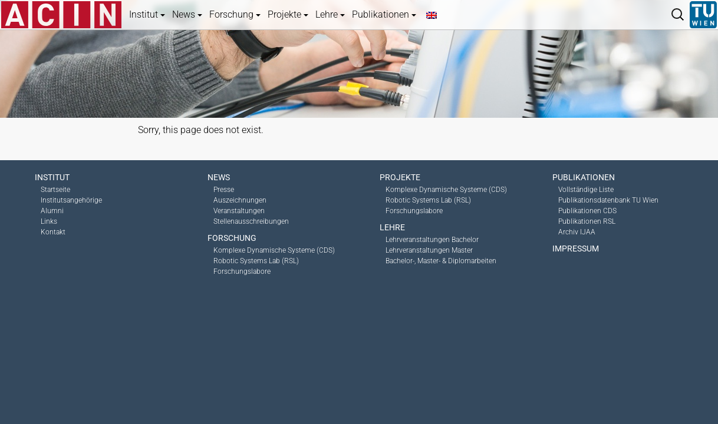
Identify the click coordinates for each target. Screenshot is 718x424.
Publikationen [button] (384, 14)
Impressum (575, 248)
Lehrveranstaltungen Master (429, 250)
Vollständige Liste (586, 190)
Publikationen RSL (586, 221)
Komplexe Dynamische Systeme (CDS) (274, 250)
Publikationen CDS (587, 211)
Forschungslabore (242, 271)
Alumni (52, 211)
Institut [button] (147, 14)
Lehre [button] (330, 14)
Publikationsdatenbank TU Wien (608, 200)
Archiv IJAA (576, 232)
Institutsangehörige (71, 200)
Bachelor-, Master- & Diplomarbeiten (441, 261)
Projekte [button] (288, 14)
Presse (223, 190)
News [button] (187, 14)
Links (49, 221)
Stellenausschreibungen (251, 221)
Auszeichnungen (239, 200)
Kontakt (53, 232)
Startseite (55, 190)
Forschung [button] (235, 14)
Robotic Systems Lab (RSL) (256, 261)
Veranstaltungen (239, 211)
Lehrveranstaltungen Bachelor (432, 240)
